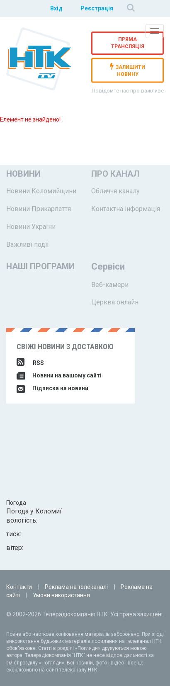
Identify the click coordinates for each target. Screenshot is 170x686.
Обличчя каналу (115, 191)
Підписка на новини (52, 388)
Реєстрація (96, 8)
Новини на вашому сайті (59, 375)
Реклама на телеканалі (76, 587)
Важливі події (27, 244)
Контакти (19, 587)
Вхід (56, 8)
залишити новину (127, 70)
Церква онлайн (114, 302)
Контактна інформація (125, 209)
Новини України (31, 227)
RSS (30, 363)
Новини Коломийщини (41, 191)
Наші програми (40, 266)
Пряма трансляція (127, 42)
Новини (23, 174)
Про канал (115, 174)
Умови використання (61, 595)
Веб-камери (110, 285)
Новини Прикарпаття (38, 209)
